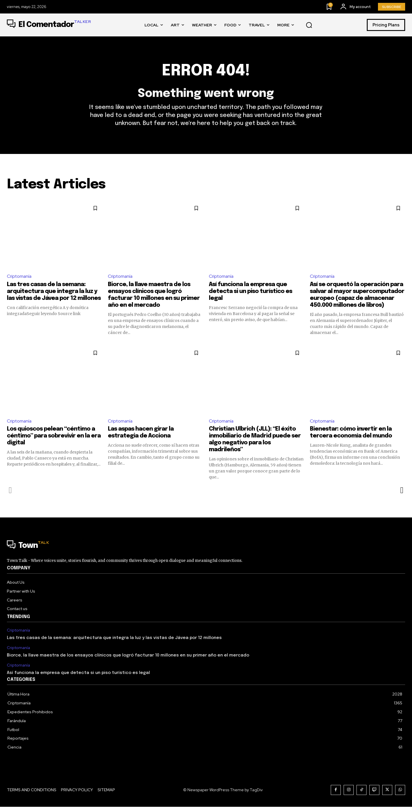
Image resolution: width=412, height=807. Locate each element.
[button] (309, 25)
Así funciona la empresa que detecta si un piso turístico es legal (250, 292)
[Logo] (49, 24)
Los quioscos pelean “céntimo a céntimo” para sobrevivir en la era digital (54, 436)
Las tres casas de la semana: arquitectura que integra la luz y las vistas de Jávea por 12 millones (54, 292)
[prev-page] (10, 490)
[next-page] (401, 490)
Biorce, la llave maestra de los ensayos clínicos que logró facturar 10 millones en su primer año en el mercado (128, 655)
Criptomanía (19, 276)
